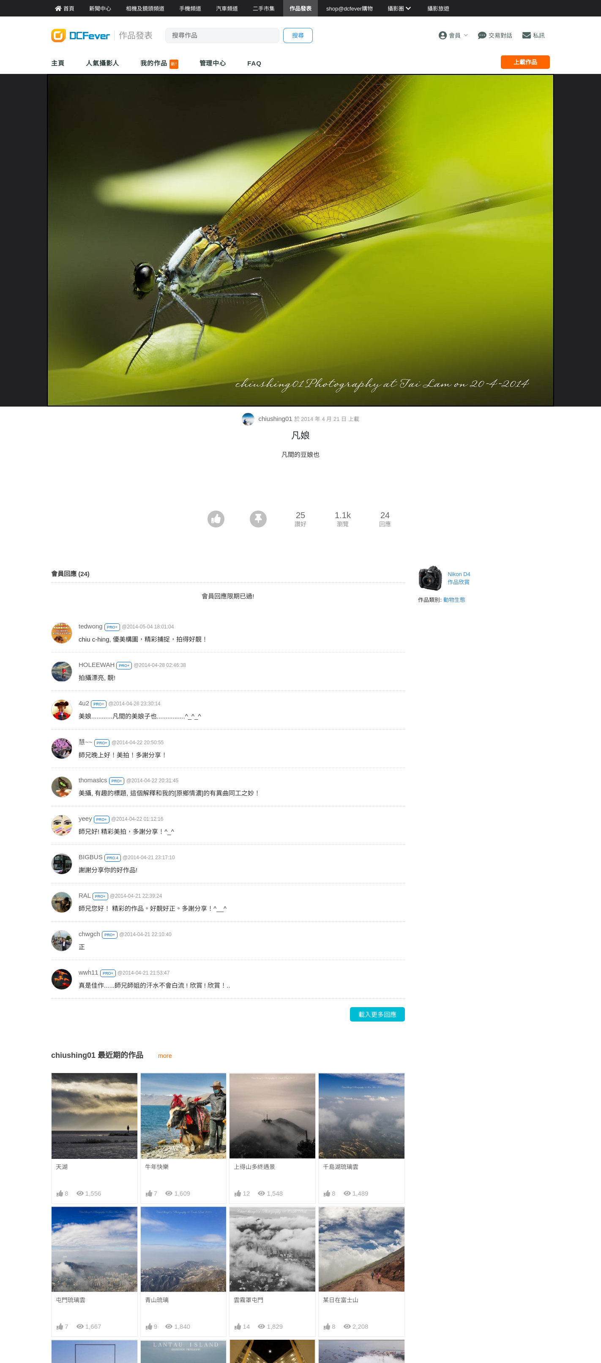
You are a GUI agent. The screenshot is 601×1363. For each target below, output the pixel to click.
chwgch (89, 933)
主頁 (58, 63)
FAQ (254, 63)
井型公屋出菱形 (254, 1355)
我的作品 (159, 64)
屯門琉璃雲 (70, 1300)
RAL (85, 895)
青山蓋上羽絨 (340, 1355)
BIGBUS (91, 856)
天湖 (62, 1167)
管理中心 (213, 63)
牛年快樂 (157, 1167)
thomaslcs (93, 780)
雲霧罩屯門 (248, 1300)
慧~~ (86, 742)
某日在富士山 (340, 1300)
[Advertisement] (300, 487)
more (165, 1055)
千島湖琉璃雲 (340, 1167)
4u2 (84, 703)
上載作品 (525, 62)
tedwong (91, 626)
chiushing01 (268, 418)
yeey (85, 818)
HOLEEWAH (97, 664)
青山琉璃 (157, 1300)
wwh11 (88, 972)
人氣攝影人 (103, 63)
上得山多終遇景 (254, 1167)
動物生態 (454, 600)
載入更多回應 (377, 1014)
